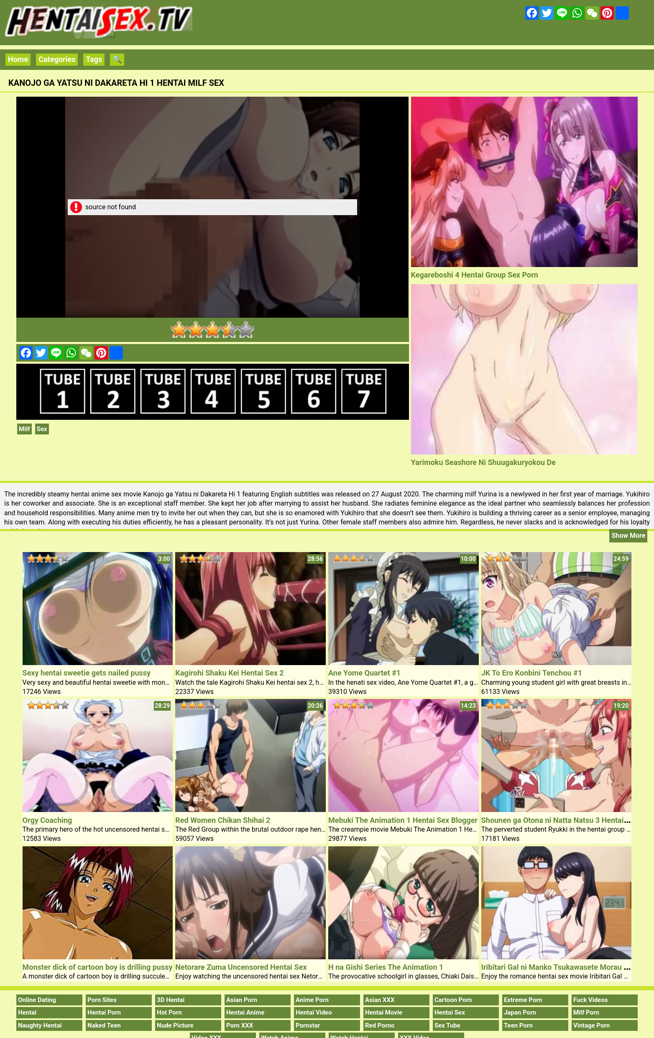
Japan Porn (520, 1012)
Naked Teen (104, 1025)
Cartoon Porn (453, 1000)
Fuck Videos (590, 1000)
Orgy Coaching (47, 820)
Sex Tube (447, 1025)
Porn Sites (102, 1000)
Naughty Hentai (40, 1025)
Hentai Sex (449, 1012)
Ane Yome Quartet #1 (364, 672)
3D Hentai (170, 1000)
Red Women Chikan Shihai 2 (222, 820)
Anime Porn (312, 1000)
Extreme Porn (523, 1000)
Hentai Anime (245, 1012)
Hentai (27, 1012)
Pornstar (308, 1025)
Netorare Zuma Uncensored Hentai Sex (241, 967)
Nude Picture (175, 1025)
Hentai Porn (104, 1012)
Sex (42, 429)
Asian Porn (241, 1000)
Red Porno (379, 1025)
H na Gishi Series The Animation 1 (385, 967)
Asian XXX (379, 1000)
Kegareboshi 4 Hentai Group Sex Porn (474, 274)
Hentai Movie (383, 1012)
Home (18, 59)
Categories (56, 59)
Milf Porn (586, 1012)
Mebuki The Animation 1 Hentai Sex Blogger (403, 820)
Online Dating (37, 1000)
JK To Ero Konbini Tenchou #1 (531, 672)
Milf (24, 429)
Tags (94, 59)
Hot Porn (169, 1012)
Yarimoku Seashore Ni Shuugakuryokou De (483, 462)
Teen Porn (518, 1025)
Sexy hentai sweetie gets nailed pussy (87, 672)
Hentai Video (314, 1012)
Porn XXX (239, 1025)
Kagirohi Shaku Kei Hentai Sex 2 (229, 672)
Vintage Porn (591, 1025)
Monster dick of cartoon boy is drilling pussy (98, 967)
